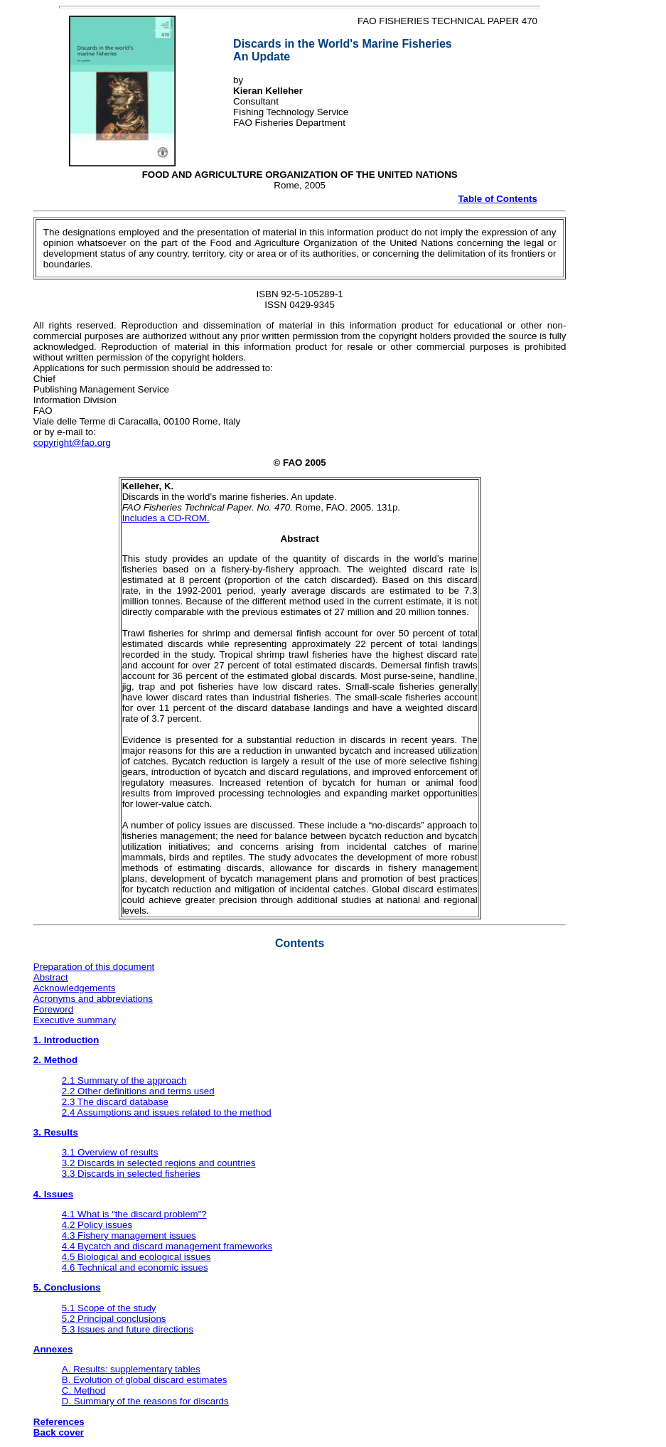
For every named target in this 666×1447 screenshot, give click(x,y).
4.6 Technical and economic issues (135, 1267)
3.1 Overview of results (110, 1152)
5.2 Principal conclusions (114, 1318)
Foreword (53, 1009)
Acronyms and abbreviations (93, 998)
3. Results (55, 1132)
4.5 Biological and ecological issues (136, 1256)
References (59, 1421)
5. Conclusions (67, 1287)
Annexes (53, 1349)
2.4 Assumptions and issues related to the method (167, 1112)
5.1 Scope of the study (109, 1308)
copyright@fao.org (72, 442)
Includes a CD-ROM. (166, 518)
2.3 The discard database (115, 1101)
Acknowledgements (74, 988)
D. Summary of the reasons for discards (145, 1401)
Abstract (50, 977)
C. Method (84, 1390)
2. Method (55, 1059)
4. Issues (53, 1194)
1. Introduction (66, 1040)
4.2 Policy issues (97, 1224)
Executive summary (74, 1020)
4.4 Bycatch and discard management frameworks (167, 1246)
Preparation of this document (93, 966)
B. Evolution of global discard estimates (144, 1379)
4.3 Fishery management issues (129, 1235)
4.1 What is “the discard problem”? (134, 1214)
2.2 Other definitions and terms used (138, 1091)
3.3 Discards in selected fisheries (131, 1173)
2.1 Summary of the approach (124, 1080)
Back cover (58, 1432)
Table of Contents (497, 198)
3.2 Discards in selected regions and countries (159, 1163)
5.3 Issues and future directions (127, 1329)
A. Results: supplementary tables (131, 1369)
